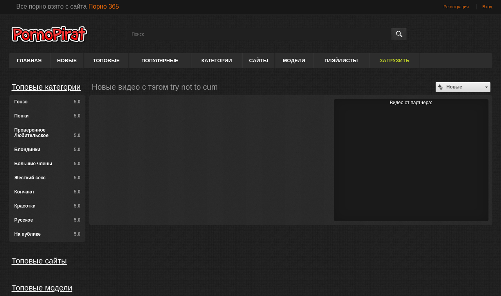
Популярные (159, 60)
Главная (29, 60)
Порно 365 (103, 6)
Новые (67, 60)
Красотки (47, 206)
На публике (47, 234)
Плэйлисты (341, 60)
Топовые (106, 60)
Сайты (258, 60)
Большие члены (47, 163)
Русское (47, 220)
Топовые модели (42, 287)
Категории (217, 60)
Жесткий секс (47, 177)
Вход (487, 6)
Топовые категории (46, 87)
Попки (47, 116)
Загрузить (394, 60)
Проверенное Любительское (47, 132)
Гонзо (47, 102)
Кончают (47, 192)
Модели (294, 60)
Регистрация (456, 6)
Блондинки (47, 149)
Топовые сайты (39, 260)
